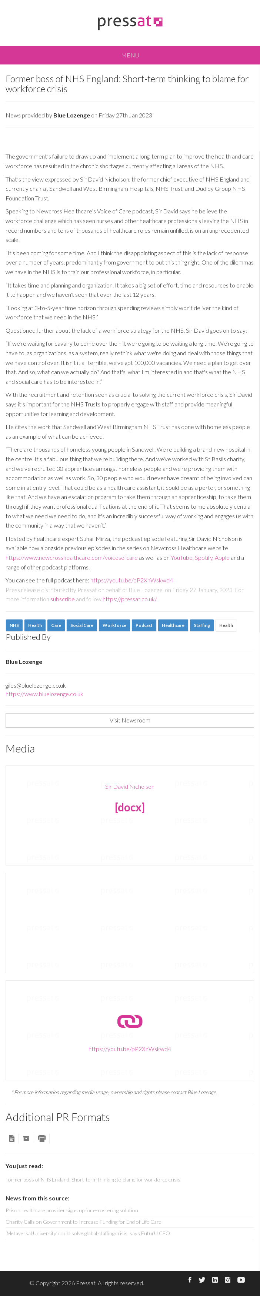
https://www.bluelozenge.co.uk (44, 693)
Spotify (203, 557)
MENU (130, 55)
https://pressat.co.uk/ (130, 598)
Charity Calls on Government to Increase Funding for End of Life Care (83, 1222)
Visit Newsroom (130, 720)
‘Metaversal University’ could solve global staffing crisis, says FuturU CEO (88, 1233)
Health (226, 625)
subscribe (62, 598)
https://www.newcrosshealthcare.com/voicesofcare (72, 557)
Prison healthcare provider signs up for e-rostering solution (72, 1210)
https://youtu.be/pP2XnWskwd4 (131, 580)
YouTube (182, 557)
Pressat (86, 1282)
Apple (222, 557)
